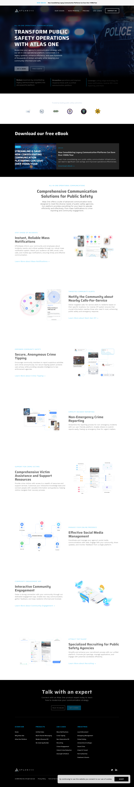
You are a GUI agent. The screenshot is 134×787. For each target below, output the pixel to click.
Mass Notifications (62, 732)
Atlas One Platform (21, 739)
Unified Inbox (40, 732)
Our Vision (59, 11)
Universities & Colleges (84, 743)
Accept (121, 779)
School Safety (81, 739)
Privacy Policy (42, 779)
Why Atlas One (19, 736)
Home (17, 732)
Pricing (86, 11)
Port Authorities (82, 754)
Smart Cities (81, 746)
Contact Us (112, 11)
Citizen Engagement (63, 746)
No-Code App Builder (42, 743)
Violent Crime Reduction (64, 750)
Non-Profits (73, 11)
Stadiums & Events (83, 757)
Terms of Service (53, 779)
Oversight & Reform (63, 754)
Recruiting (60, 743)
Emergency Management (85, 736)
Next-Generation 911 (63, 739)
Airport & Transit (82, 750)
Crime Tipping (61, 736)
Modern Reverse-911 (42, 739)
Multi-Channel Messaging (44, 736)
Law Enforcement (82, 732)
